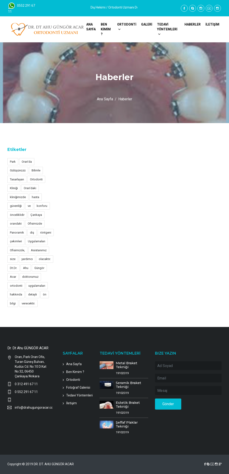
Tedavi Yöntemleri (79, 395)
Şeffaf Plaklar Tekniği (127, 424)
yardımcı (27, 259)
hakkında (16, 294)
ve (29, 206)
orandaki (16, 223)
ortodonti (16, 285)
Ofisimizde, (17, 250)
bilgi (13, 303)
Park (13, 161)
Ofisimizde (35, 223)
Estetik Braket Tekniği (128, 405)
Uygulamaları (36, 241)
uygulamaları (36, 285)
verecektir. (28, 303)
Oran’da (27, 161)
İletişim (71, 403)
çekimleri (16, 241)
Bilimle (36, 170)
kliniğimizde (18, 197)
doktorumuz (30, 276)
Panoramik (17, 232)
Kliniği (14, 188)
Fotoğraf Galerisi (78, 387)
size (12, 259)
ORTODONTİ (126, 24)
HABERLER (192, 24)
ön (44, 294)
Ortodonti (36, 179)
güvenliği (16, 206)
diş (32, 232)
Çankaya (36, 215)
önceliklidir (17, 215)
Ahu (25, 268)
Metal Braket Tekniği (126, 365)
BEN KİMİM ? (106, 29)
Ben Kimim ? (75, 372)
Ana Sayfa (105, 99)
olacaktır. (45, 259)
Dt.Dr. (13, 268)
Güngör (39, 268)
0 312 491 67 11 (26, 384)
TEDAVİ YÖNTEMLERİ (167, 27)
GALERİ (146, 24)
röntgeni (45, 232)
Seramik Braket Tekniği (128, 385)
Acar (13, 276)
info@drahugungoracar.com (34, 407)
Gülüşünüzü (18, 170)
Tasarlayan (17, 179)
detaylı (32, 294)
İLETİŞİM (212, 24)
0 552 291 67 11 (26, 392)
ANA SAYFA (91, 27)
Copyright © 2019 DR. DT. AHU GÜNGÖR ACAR (40, 464)
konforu (42, 206)
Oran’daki (30, 188)
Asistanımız (39, 250)
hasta (35, 197)
